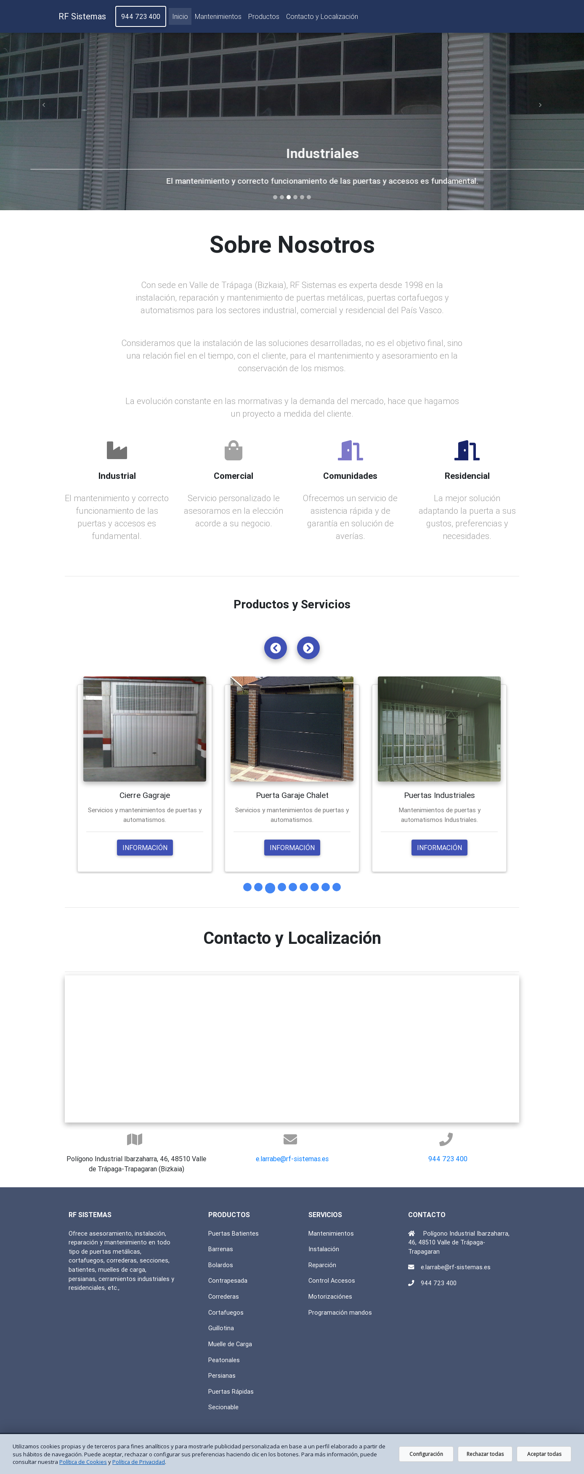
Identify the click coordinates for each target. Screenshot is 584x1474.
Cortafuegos (226, 1312)
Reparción (322, 1265)
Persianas (222, 1376)
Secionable (223, 1407)
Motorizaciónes (330, 1297)
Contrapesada (227, 1281)
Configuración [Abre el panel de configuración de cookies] (426, 1454)
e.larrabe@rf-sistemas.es (292, 1159)
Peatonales (224, 1360)
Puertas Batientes (233, 1233)
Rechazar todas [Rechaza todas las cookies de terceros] (485, 1454)
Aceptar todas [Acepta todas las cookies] (544, 1454)
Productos (263, 18)
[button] (44, 105)
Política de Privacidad (140, 1462)
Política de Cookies (83, 1462)
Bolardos (220, 1265)
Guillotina (221, 1328)
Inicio (180, 17)
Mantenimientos (218, 18)
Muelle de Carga (230, 1344)
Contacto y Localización (322, 18)
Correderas (223, 1297)
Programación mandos (340, 1312)
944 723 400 (140, 18)
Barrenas (220, 1249)
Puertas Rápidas (231, 1391)
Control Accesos (331, 1281)
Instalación (323, 1249)
